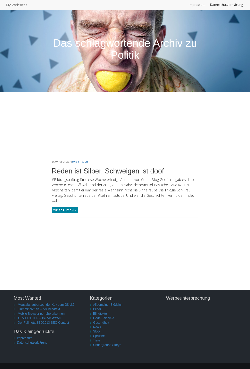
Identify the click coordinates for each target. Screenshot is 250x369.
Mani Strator (80, 162)
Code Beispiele (103, 318)
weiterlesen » (64, 210)
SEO (96, 331)
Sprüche (99, 336)
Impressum (197, 6)
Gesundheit (101, 322)
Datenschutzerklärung (226, 6)
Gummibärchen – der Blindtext (39, 309)
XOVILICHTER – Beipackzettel (39, 318)
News (97, 327)
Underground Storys (107, 345)
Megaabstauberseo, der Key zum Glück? (46, 304)
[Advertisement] (125, 129)
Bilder (97, 309)
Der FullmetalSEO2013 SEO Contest (43, 322)
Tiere (96, 340)
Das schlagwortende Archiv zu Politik (125, 49)
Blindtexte (100, 313)
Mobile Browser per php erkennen (41, 313)
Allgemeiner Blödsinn (107, 304)
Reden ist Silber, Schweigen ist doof (108, 171)
